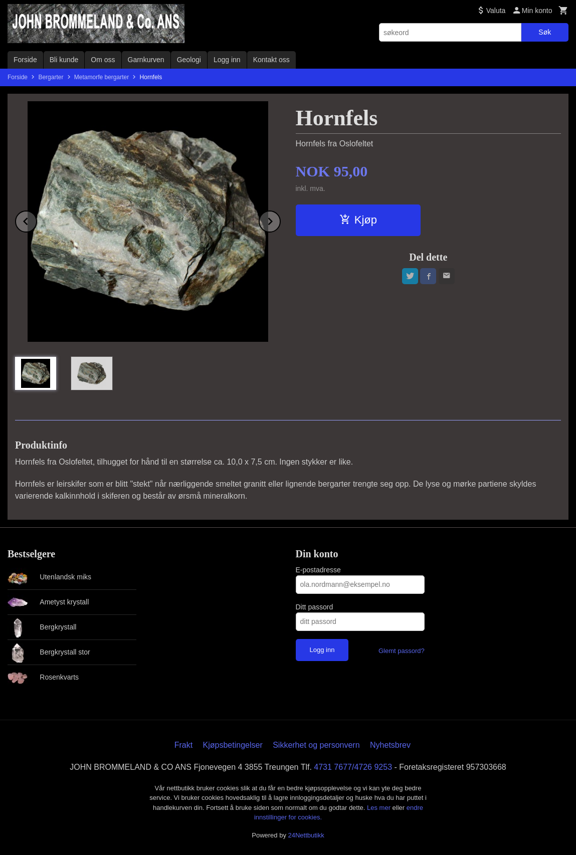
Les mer (380, 807)
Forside (25, 60)
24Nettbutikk (306, 835)
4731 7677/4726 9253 (353, 767)
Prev (36, 219)
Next (280, 219)
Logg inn (227, 60)
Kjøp (358, 219)
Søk (544, 32)
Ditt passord (314, 607)
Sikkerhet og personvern (316, 745)
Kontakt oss (271, 60)
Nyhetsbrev (390, 745)
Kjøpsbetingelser (233, 745)
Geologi (189, 60)
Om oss (103, 60)
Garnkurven (146, 60)
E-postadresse (318, 570)
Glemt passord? (401, 651)
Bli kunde (64, 60)
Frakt (183, 745)
